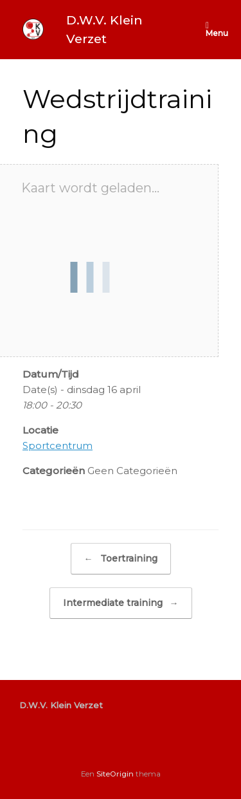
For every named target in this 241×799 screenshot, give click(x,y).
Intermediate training (121, 603)
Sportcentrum (57, 445)
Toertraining (120, 558)
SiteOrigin (115, 773)
